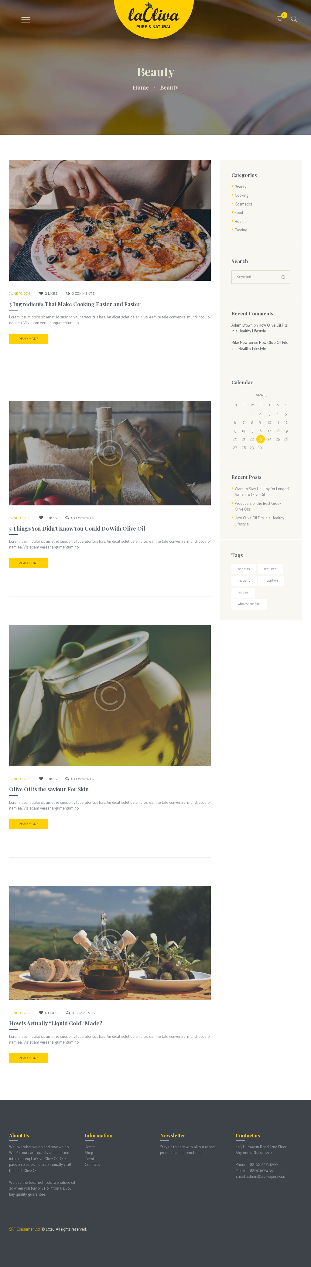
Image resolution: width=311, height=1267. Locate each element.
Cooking (241, 195)
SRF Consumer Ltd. (24, 1229)
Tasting (241, 230)
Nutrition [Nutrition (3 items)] (271, 580)
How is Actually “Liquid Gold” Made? (55, 1023)
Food (239, 213)
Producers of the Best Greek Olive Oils (258, 507)
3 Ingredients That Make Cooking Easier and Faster (75, 304)
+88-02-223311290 (263, 1165)
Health (240, 222)
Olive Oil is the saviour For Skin (49, 789)
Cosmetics (243, 204)
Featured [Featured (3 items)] (270, 569)
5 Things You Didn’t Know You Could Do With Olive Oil (77, 528)
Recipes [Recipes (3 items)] (243, 592)
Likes (51, 293)
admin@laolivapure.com (266, 1177)
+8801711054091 (261, 1171)
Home (141, 87)
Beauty (240, 187)
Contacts (92, 1165)
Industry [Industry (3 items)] (244, 580)
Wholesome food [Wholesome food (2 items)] (249, 604)
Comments (83, 293)
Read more (29, 339)
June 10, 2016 (19, 293)
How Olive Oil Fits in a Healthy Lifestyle (259, 328)
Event (89, 1159)
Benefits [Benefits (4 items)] (244, 569)
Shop (89, 1153)
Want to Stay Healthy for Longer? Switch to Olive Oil (262, 492)
